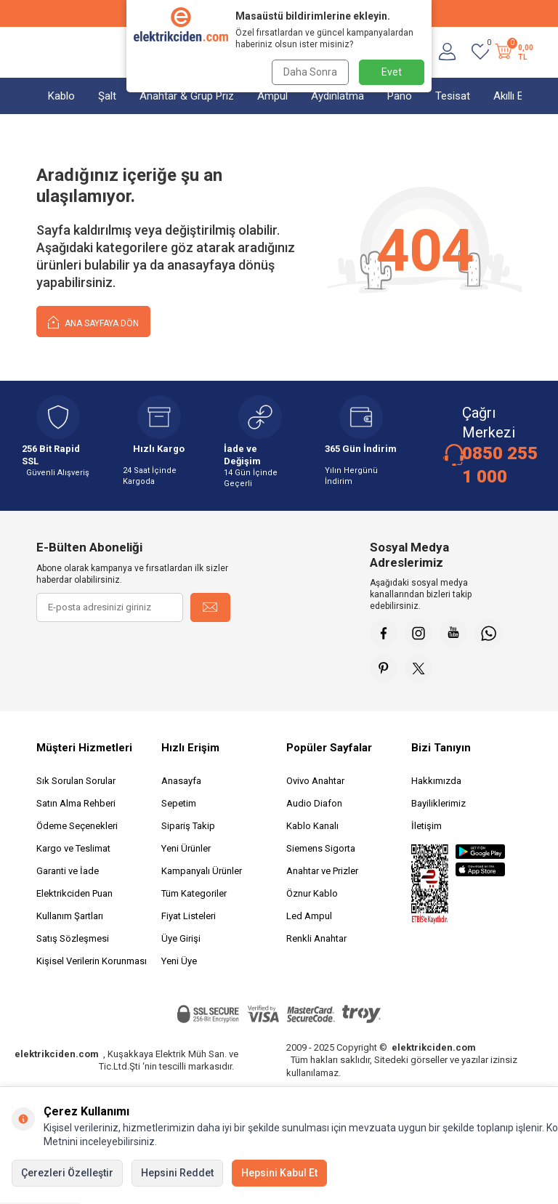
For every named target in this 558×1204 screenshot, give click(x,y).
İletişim (426, 828)
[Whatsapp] (493, 633)
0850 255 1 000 (500, 465)
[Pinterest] (384, 669)
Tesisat (452, 95)
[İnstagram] (420, 633)
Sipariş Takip (188, 828)
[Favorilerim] (480, 52)
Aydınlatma (337, 95)
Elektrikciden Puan (74, 895)
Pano (399, 95)
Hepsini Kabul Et (279, 1173)
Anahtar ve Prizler (322, 873)
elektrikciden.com (57, 1056)
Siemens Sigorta (320, 850)
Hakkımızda (436, 782)
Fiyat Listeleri (188, 918)
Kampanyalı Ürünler (201, 873)
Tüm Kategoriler (194, 895)
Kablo (61, 95)
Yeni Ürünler (186, 850)
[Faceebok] (384, 633)
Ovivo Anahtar (315, 782)
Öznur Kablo (312, 895)
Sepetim (178, 805)
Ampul (272, 95)
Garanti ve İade (67, 873)
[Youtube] (457, 633)
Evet (391, 72)
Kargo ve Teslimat (73, 850)
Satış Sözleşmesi (72, 940)
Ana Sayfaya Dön (93, 321)
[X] (420, 669)
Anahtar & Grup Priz (187, 95)
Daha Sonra (309, 72)
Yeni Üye (179, 963)
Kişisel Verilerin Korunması (91, 963)
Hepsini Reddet (177, 1173)
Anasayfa (181, 782)
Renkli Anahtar (316, 940)
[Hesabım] (447, 52)
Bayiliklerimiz (438, 805)
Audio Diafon (314, 805)
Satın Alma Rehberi (76, 805)
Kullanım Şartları (69, 918)
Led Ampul (309, 918)
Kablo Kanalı (312, 828)
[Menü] (43, 52)
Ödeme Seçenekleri (77, 828)
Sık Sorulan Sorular (76, 782)
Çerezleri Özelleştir (67, 1173)
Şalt (107, 95)
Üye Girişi (181, 940)
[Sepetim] (513, 52)
